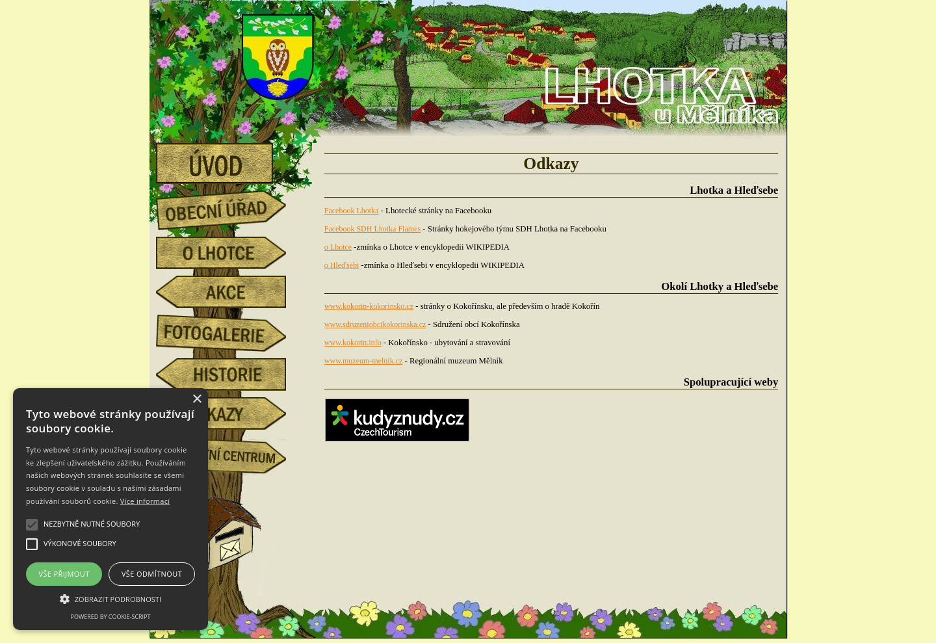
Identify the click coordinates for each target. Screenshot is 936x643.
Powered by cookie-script (111, 616)
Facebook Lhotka (351, 210)
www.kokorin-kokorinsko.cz (368, 306)
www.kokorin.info (353, 342)
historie (231, 374)
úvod (231, 159)
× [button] (197, 399)
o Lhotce (231, 253)
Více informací (145, 501)
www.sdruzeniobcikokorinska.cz (375, 324)
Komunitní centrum (231, 452)
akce (231, 292)
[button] (110, 598)
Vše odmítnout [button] (152, 574)
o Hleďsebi (341, 265)
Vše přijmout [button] (63, 574)
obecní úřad (231, 206)
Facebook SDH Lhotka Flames (372, 228)
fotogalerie (231, 331)
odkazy (231, 413)
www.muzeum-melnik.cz (363, 360)
